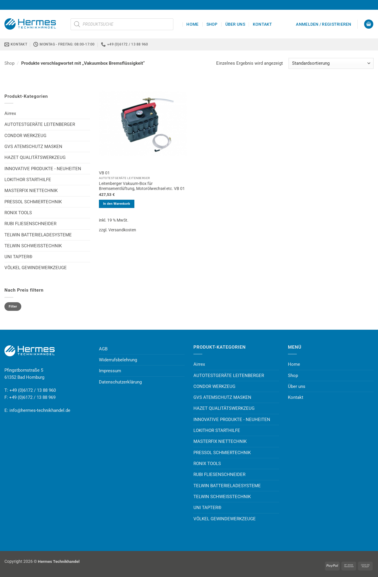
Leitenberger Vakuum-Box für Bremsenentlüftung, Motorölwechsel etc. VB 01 (142, 186)
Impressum (110, 370)
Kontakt (262, 24)
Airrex (10, 113)
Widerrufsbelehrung (118, 360)
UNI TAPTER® (18, 256)
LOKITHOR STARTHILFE (27, 179)
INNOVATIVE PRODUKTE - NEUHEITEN (42, 168)
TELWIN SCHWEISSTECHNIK (33, 245)
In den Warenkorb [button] (116, 204)
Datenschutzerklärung (120, 382)
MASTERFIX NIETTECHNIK (31, 190)
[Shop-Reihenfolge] (331, 63)
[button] (323, 24)
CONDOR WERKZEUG (25, 135)
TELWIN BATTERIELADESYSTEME (38, 235)
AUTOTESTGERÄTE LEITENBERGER (39, 124)
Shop (212, 24)
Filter (13, 306)
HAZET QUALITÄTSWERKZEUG (35, 157)
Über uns (235, 24)
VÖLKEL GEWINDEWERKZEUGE (35, 267)
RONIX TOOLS (18, 212)
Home (192, 24)
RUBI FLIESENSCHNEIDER (30, 223)
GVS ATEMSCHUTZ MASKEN (33, 146)
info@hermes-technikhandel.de (39, 410)
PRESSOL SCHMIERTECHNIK (33, 201)
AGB (103, 349)
